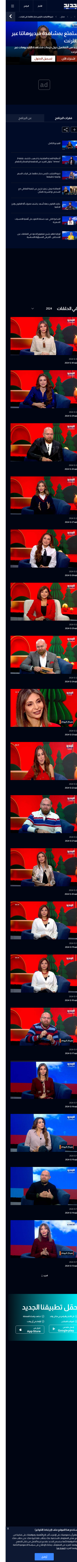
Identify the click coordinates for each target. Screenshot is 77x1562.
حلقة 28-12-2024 (65, 469)
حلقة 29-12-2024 (65, 416)
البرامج (20, 6)
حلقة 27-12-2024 (65, 522)
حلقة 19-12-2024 (65, 947)
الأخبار (34, 6)
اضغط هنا (55, 1548)
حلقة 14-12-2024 (65, 1213)
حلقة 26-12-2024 (65, 575)
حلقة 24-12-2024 (65, 681)
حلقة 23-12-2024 (65, 735)
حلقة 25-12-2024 (65, 628)
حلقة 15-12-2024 (66, 1160)
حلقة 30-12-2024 (65, 363)
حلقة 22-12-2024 (65, 788)
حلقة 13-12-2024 (65, 1266)
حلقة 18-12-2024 (65, 1000)
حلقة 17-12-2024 (65, 1053)
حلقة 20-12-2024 (65, 894)
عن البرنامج (19, 118)
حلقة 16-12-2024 (65, 1106)
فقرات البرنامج (57, 118)
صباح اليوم (57, 17)
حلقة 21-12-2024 (65, 841)
